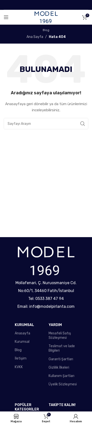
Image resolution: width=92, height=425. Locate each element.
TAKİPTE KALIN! (62, 405)
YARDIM (55, 325)
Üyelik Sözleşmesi (63, 384)
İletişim (20, 358)
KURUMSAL (24, 325)
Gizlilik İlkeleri (59, 367)
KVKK (19, 367)
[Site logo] (46, 17)
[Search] (46, 123)
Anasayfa (22, 333)
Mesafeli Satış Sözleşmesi (60, 335)
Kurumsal (22, 342)
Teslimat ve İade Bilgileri (62, 348)
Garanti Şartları (61, 359)
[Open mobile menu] (6, 17)
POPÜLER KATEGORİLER (27, 407)
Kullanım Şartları (61, 376)
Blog (18, 350)
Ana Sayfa (34, 37)
